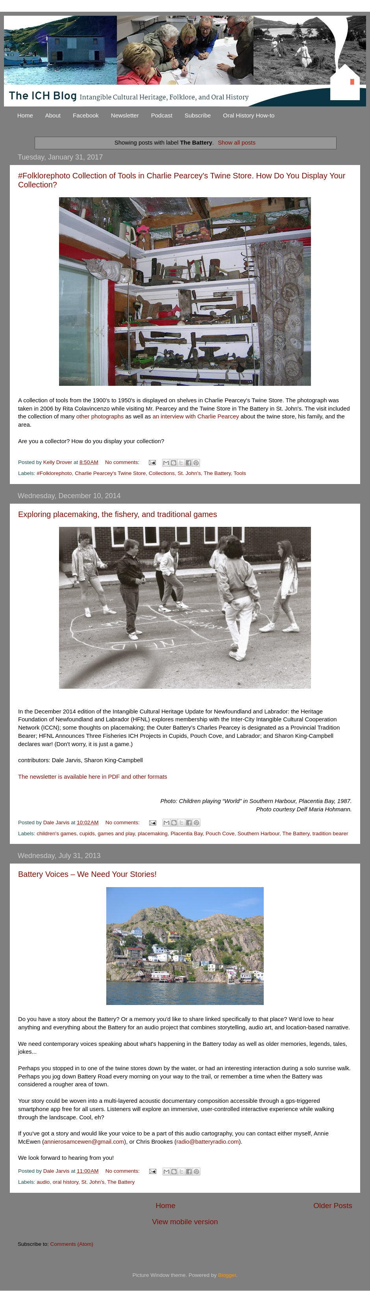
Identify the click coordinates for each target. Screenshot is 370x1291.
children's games (56, 833)
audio (43, 1182)
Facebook (86, 115)
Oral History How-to (249, 115)
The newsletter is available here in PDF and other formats (92, 777)
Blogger (227, 1275)
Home (25, 115)
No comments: (123, 462)
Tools (240, 473)
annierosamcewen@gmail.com (84, 1142)
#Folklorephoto (54, 473)
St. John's (189, 473)
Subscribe (198, 115)
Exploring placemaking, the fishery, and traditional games (117, 514)
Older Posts (332, 1205)
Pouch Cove (220, 833)
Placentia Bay (186, 833)
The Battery (217, 473)
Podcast (161, 115)
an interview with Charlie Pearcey (196, 416)
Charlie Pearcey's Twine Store (110, 473)
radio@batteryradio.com (207, 1142)
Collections (162, 473)
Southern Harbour (259, 833)
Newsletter (125, 115)
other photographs (100, 416)
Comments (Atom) (72, 1244)
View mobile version (185, 1222)
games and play (116, 833)
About (53, 115)
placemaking (153, 833)
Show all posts (236, 142)
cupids (87, 833)
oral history (65, 1182)
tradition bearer (330, 833)
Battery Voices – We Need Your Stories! (87, 874)
